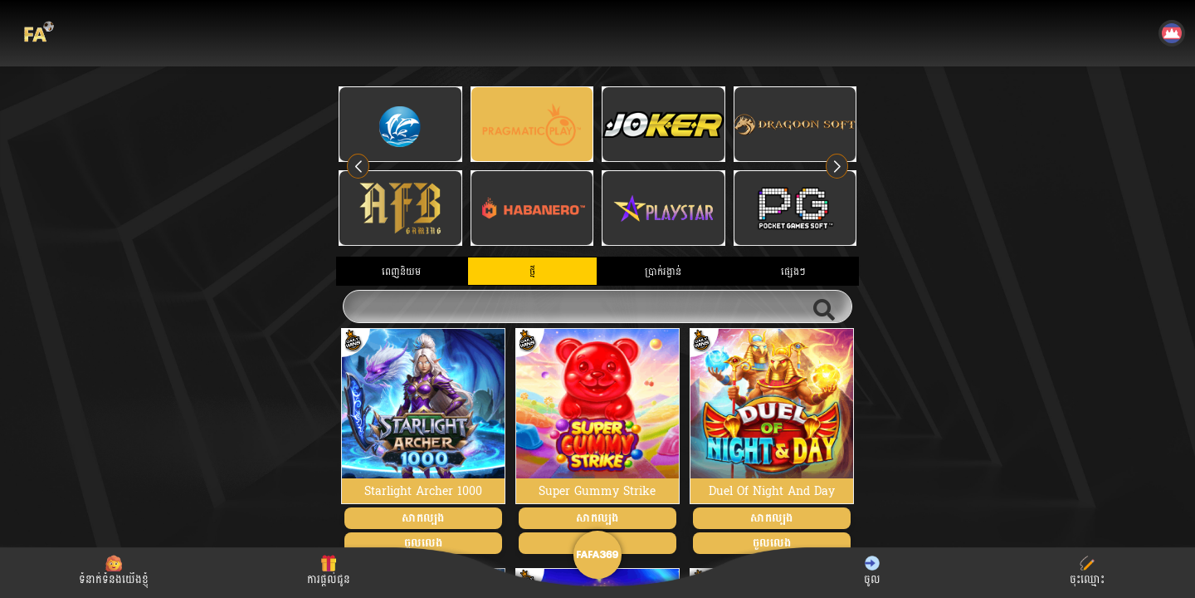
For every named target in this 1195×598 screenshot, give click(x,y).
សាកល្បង (423, 517)
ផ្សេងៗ (793, 271)
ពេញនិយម (401, 271)
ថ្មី (532, 271)
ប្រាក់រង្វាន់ (663, 271)
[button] (837, 166)
